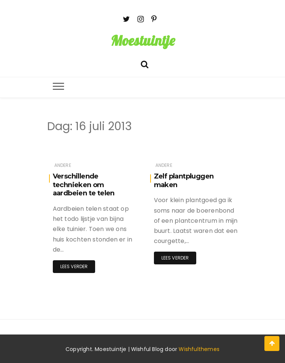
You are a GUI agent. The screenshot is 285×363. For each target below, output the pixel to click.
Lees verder (74, 266)
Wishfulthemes (199, 349)
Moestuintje (142, 41)
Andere (62, 165)
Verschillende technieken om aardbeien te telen (84, 184)
